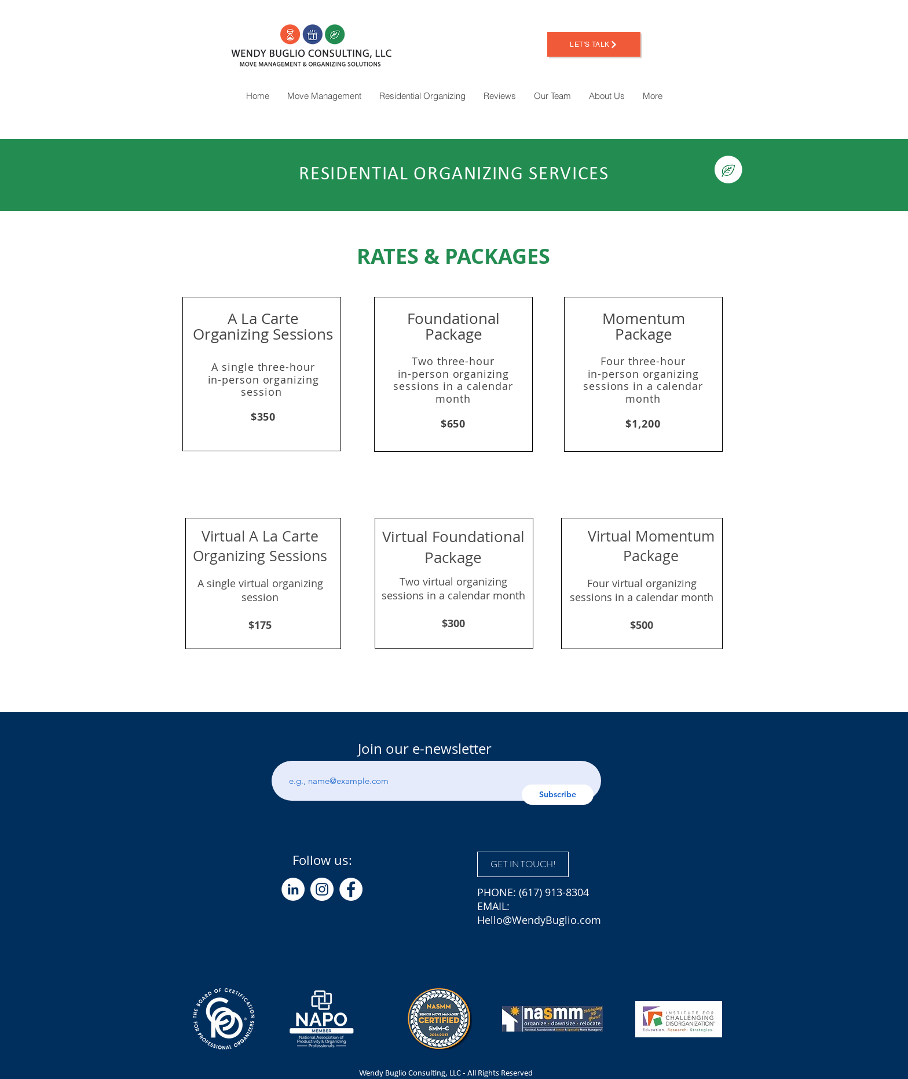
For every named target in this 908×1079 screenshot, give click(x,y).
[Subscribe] (558, 795)
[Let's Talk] (593, 44)
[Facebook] (351, 889)
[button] (652, 95)
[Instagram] (322, 889)
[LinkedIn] (293, 889)
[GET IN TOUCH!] (523, 864)
